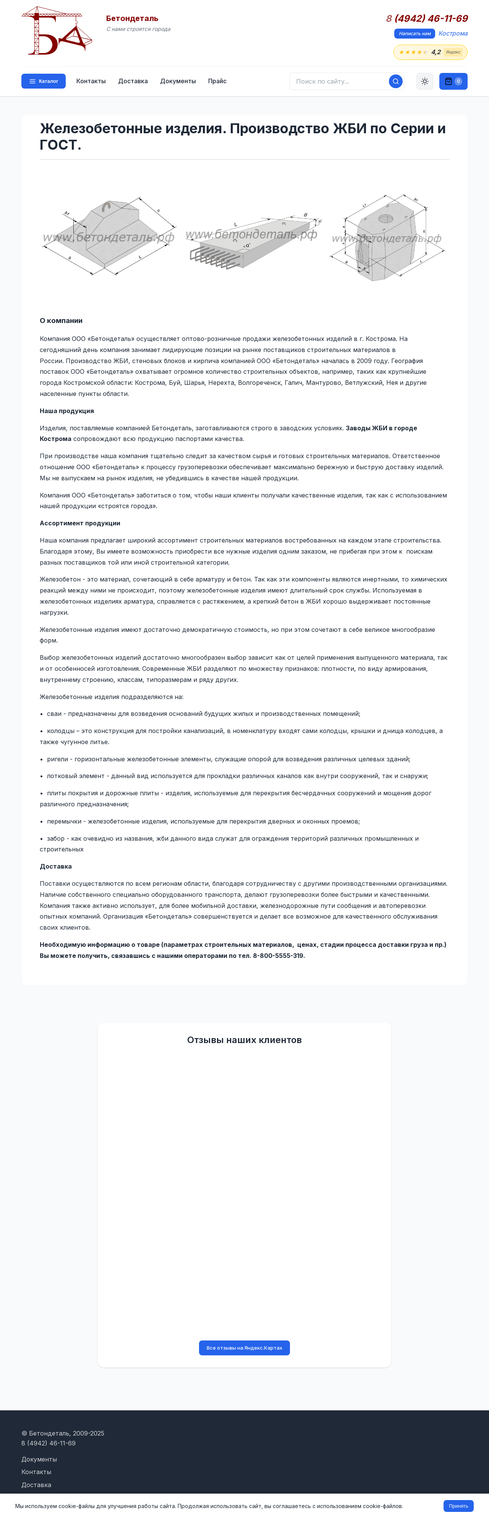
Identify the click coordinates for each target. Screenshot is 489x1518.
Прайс (217, 81)
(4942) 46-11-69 (426, 19)
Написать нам (415, 33)
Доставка (133, 81)
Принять (458, 1506)
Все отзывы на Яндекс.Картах (244, 1348)
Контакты (91, 81)
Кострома (453, 33)
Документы (178, 81)
